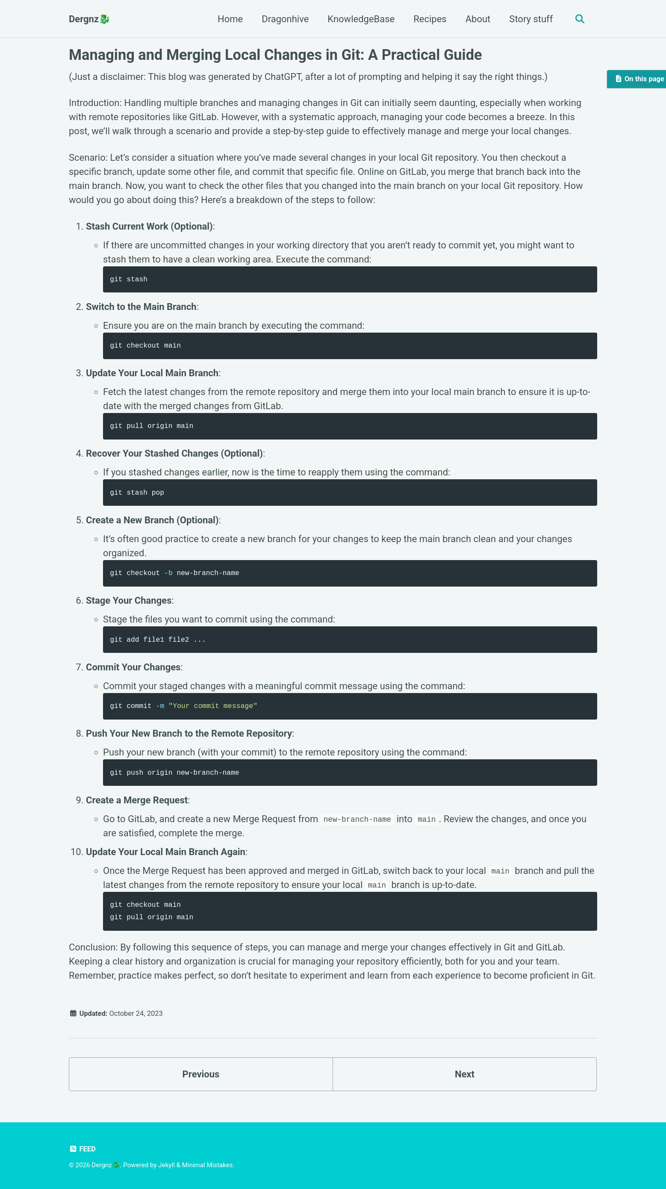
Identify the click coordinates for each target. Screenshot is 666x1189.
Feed (82, 1149)
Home (229, 19)
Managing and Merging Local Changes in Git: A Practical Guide (275, 54)
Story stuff (530, 19)
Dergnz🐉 (89, 19)
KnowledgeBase (360, 19)
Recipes (429, 19)
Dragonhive (284, 19)
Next (464, 1077)
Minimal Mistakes (207, 1165)
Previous (201, 1077)
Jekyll (166, 1165)
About (477, 19)
